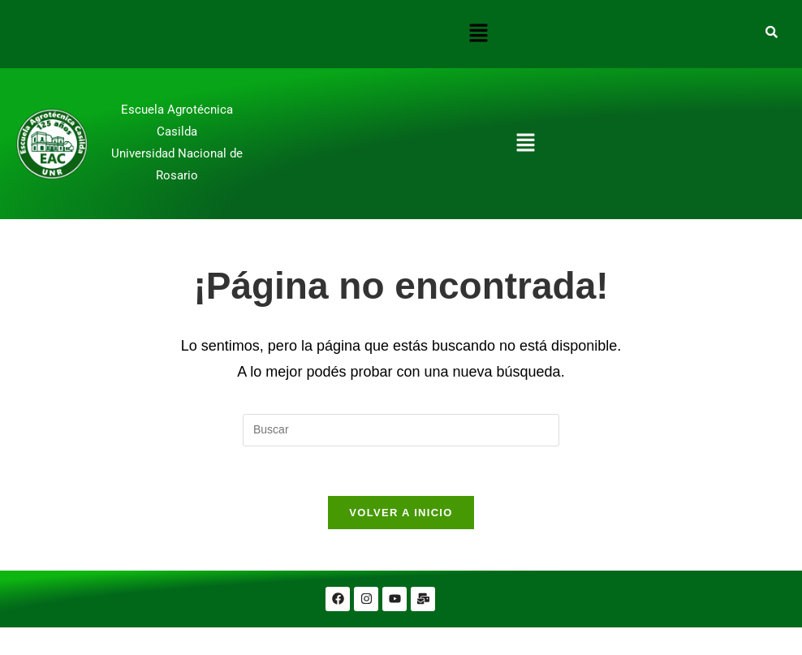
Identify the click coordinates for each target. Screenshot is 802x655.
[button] (478, 34)
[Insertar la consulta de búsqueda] (401, 430)
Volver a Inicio (400, 512)
